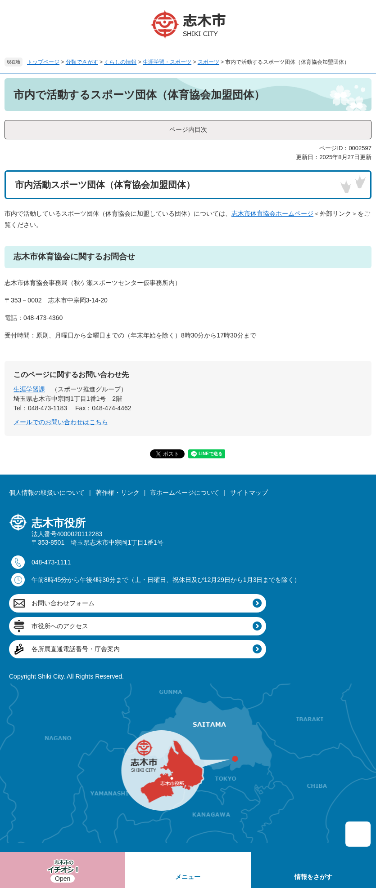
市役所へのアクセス (60, 626)
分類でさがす (82, 62)
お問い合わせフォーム (63, 603)
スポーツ (208, 62)
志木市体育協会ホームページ (272, 213)
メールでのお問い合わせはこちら (61, 422)
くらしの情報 (120, 62)
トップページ (43, 62)
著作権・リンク (117, 492)
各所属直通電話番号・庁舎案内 (76, 649)
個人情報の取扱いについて (47, 492)
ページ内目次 (188, 129)
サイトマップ (249, 492)
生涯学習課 (29, 389)
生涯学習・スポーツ (167, 62)
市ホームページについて (184, 492)
